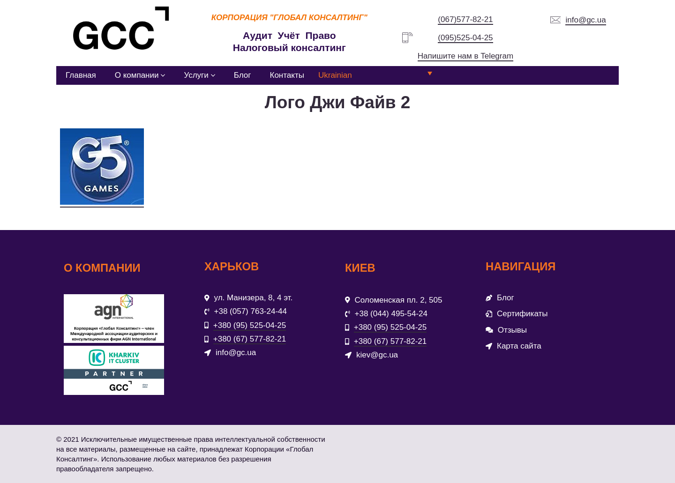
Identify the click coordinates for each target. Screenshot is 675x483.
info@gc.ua (585, 19)
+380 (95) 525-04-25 (249, 325)
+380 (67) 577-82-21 (249, 338)
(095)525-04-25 (465, 37)
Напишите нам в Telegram (465, 56)
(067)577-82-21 (465, 19)
